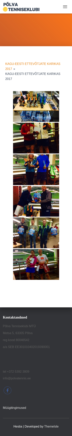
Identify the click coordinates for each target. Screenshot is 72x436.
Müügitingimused (14, 407)
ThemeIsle (51, 426)
